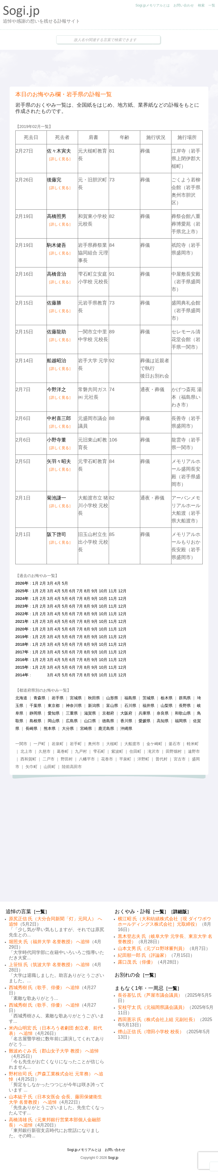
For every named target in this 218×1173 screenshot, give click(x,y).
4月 (57, 583)
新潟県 (94, 705)
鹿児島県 (106, 728)
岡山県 (54, 721)
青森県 (39, 698)
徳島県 (108, 721)
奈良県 (163, 713)
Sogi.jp (113, 1158)
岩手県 (58, 698)
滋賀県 (90, 713)
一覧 (211, 5)
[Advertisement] (109, 68)
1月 (35, 583)
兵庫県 (144, 713)
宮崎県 (86, 728)
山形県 (112, 698)
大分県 (68, 728)
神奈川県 (74, 705)
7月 (80, 591)
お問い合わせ (183, 5)
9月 (94, 591)
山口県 (90, 721)
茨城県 (148, 698)
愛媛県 (144, 721)
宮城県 (76, 698)
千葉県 (35, 705)
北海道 (21, 698)
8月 (87, 591)
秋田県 (94, 698)
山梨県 (167, 705)
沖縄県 (126, 728)
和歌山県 (183, 713)
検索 (201, 5)
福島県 (130, 698)
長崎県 (31, 728)
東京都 (54, 705)
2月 (43, 583)
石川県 (130, 705)
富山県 (112, 705)
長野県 (185, 705)
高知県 (163, 721)
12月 (122, 591)
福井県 (148, 705)
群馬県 (185, 698)
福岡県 (181, 721)
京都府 (108, 713)
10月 (103, 591)
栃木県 (167, 698)
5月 (65, 583)
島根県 (35, 721)
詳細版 (180, 911)
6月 (72, 591)
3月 (50, 583)
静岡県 (35, 713)
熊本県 (50, 728)
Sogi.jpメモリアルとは (152, 5)
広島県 (72, 721)
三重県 (72, 713)
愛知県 (54, 713)
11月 (112, 591)
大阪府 (126, 713)
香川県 (126, 721)
